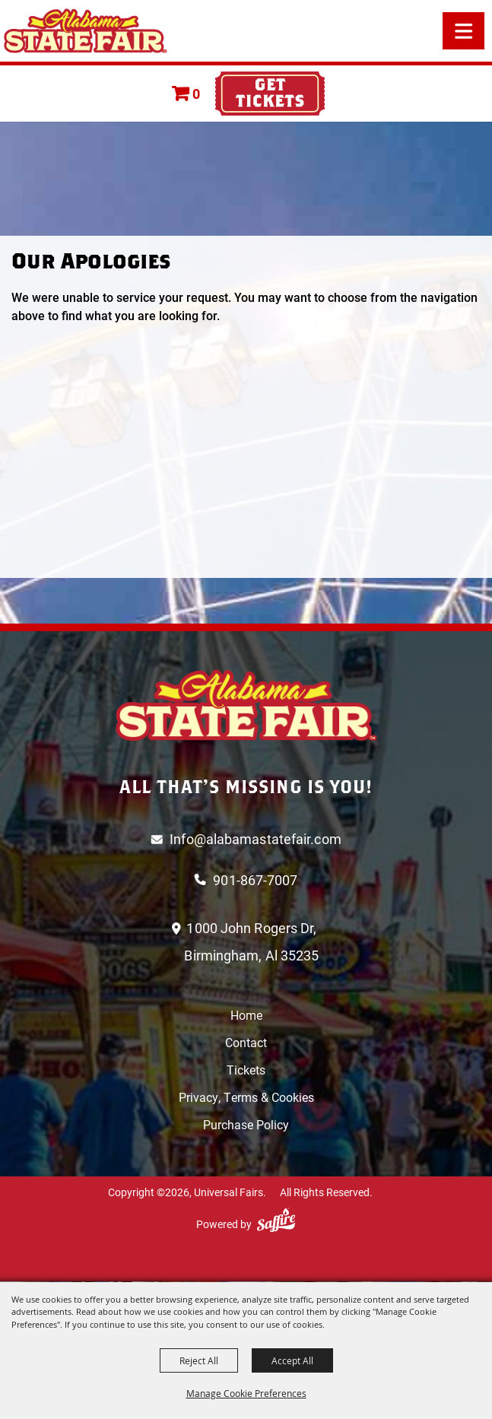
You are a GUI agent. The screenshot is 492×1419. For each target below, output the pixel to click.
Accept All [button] (292, 1360)
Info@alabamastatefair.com (255, 839)
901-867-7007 (255, 880)
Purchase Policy (246, 1124)
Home (246, 1015)
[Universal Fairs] (85, 31)
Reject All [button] (198, 1360)
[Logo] (246, 705)
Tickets (246, 1070)
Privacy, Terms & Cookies (246, 1097)
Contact (246, 1042)
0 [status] (196, 93)
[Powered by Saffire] (276, 1220)
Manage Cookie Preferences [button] (246, 1393)
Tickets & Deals (270, 93)
